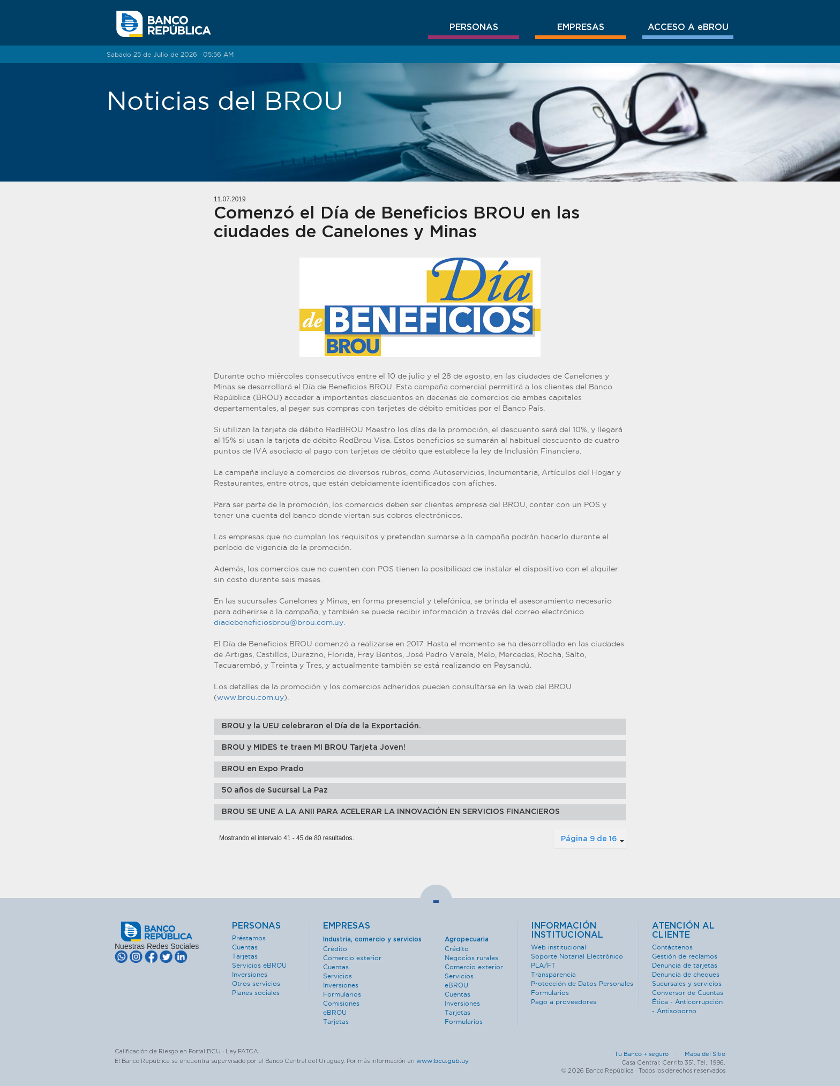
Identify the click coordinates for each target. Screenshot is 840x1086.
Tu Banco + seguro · (648, 1054)
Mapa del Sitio (705, 1054)
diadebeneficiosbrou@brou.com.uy (278, 622)
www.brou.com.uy (250, 697)
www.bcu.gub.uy (442, 1060)
